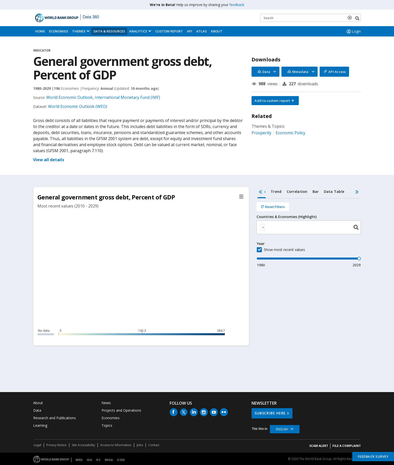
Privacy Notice (56, 445)
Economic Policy (290, 133)
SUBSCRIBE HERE (270, 413)
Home (40, 31)
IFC (98, 460)
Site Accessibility (83, 445)
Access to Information (115, 445)
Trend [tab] (276, 191)
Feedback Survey (373, 456)
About (216, 31)
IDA (89, 460)
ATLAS (201, 31)
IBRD (79, 460)
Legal (37, 445)
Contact (153, 445)
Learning (40, 425)
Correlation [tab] (297, 191)
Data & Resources (109, 31)
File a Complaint (346, 446)
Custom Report (169, 31)
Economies (58, 31)
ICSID (121, 460)
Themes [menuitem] (78, 31)
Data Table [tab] (334, 191)
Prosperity (261, 133)
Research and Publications (54, 417)
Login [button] (353, 31)
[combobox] (309, 227)
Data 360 (91, 17)
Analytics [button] (138, 31)
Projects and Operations (121, 410)
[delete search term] (350, 18)
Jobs (140, 445)
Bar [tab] (316, 191)
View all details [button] (48, 159)
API (189, 31)
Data (37, 410)
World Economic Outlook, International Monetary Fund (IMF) (103, 97)
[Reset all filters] (273, 206)
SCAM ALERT (318, 446)
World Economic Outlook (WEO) (77, 106)
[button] (275, 100)
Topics (107, 425)
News (106, 402)
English (282, 429)
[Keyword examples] (310, 18)
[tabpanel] (309, 233)
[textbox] (263, 227)
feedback (236, 4)
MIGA (109, 460)
